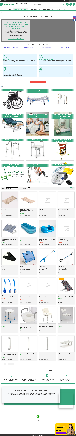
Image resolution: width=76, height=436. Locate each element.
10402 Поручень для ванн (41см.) (27, 353)
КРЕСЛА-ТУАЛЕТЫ (37, 140)
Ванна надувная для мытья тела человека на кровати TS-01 (65, 240)
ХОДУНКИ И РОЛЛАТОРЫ (12, 140)
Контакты (66, 9)
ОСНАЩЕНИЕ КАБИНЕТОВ (34, 9)
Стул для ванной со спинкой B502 (46, 326)
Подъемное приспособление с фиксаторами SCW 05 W (26, 269)
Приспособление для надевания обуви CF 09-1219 (47, 269)
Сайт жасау (8, 0)
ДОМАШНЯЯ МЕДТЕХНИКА (62, 164)
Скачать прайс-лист (56, 9)
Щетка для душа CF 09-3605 (7, 296)
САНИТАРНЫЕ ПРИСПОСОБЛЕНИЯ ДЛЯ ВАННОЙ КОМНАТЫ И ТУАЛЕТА (63, 116)
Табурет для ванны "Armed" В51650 (65, 324)
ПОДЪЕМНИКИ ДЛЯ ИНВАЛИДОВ (38, 165)
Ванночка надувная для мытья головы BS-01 (47, 240)
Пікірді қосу (74, 4)
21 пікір (66, 0)
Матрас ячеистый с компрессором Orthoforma (8, 212)
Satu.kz (43, 435)
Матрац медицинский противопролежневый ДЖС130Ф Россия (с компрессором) (27, 210)
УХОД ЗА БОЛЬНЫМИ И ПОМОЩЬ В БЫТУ (38, 115)
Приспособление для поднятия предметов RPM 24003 (64, 269)
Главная (9, 9)
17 (9, 364)
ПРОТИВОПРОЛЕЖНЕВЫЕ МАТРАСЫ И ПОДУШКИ (13, 115)
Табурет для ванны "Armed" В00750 (8, 324)
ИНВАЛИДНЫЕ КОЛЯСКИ (12, 90)
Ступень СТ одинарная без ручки (65, 353)
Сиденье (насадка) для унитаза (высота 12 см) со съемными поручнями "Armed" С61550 (26, 326)
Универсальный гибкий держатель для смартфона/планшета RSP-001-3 (28, 297)
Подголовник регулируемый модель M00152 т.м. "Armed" (9, 240)
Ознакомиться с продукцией (16, 38)
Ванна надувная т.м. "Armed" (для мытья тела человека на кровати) (27, 239)
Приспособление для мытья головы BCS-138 (8, 269)
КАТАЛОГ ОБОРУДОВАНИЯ (20, 9)
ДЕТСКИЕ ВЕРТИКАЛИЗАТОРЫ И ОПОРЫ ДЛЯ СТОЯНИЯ (63, 140)
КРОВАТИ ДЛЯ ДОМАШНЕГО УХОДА (38, 90)
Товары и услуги (6, 12)
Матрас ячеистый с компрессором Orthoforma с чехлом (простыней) (65, 212)
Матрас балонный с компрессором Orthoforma (46, 212)
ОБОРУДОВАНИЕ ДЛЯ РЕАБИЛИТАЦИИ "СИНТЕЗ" (12, 165)
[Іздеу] (63, 4)
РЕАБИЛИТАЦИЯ (46, 9)
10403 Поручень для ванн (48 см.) (46, 353)
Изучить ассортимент (38, 82)
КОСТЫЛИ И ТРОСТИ (63, 90)
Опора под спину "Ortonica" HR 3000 (65, 296)
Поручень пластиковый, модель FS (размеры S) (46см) (8, 355)
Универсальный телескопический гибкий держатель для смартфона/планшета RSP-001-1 (46, 297)
